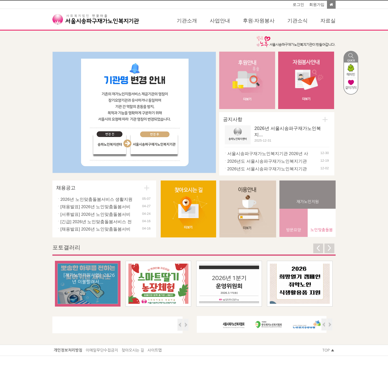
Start (199, 160)
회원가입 (316, 5)
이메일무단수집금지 (102, 350)
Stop (209, 160)
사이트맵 (154, 350)
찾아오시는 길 (133, 350)
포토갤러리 (66, 247)
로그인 (298, 5)
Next (207, 112)
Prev (60, 112)
